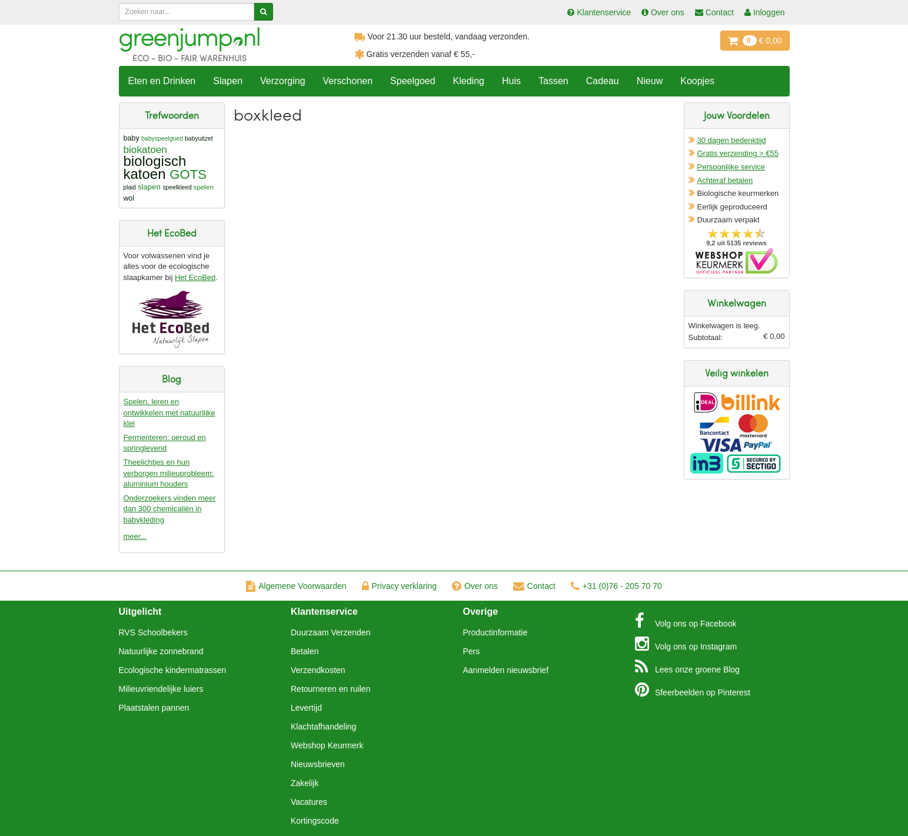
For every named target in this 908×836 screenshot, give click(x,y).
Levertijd (306, 707)
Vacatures (309, 802)
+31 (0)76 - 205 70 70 (616, 586)
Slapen (227, 81)
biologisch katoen (155, 167)
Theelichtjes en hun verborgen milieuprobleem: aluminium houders (169, 473)
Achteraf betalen (725, 180)
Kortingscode (315, 820)
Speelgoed (412, 81)
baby (131, 138)
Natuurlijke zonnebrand (161, 651)
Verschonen (348, 81)
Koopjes (697, 81)
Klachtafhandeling (323, 726)
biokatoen (145, 149)
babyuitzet (199, 138)
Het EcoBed (195, 277)
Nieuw (650, 81)
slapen (149, 186)
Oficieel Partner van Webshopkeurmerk (736, 261)
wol (129, 198)
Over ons (475, 586)
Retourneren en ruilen (330, 689)
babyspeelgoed (162, 138)
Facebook (685, 620)
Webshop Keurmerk (327, 745)
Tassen (553, 81)
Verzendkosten (318, 670)
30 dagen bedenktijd (731, 140)
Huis (511, 81)
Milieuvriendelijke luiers (161, 689)
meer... (135, 536)
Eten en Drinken (162, 81)
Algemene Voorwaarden (296, 586)
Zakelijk (304, 783)
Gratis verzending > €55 (738, 153)
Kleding (468, 81)
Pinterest (692, 689)
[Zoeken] (263, 12)
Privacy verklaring (399, 586)
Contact (534, 586)
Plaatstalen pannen (154, 707)
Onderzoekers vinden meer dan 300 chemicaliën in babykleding (170, 509)
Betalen (304, 651)
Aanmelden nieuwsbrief (506, 670)
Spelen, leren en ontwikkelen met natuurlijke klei (169, 412)
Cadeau (602, 81)
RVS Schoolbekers (153, 632)
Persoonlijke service (731, 166)
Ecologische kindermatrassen (173, 670)
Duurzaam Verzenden (330, 632)
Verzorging (282, 81)
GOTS (188, 174)
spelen (204, 187)
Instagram (686, 643)
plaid (130, 187)
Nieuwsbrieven (318, 764)
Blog (687, 666)
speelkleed (176, 187)
